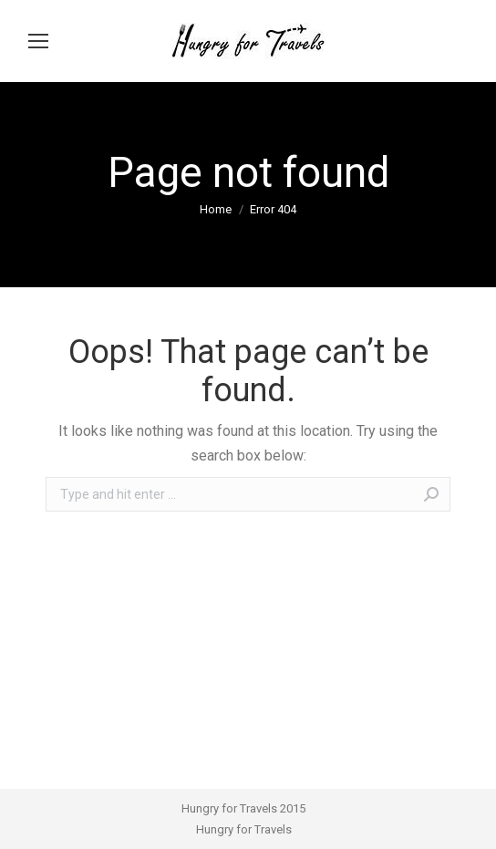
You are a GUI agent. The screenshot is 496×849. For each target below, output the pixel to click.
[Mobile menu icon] (38, 41)
